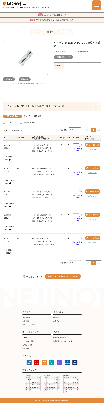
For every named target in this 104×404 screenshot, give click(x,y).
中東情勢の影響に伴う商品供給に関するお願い (52, 20)
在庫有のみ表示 (29, 123)
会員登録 (56, 318)
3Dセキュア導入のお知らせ (52, 15)
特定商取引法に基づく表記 (62, 342)
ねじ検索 (25, 322)
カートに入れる (93, 146)
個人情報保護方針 (59, 338)
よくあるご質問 (28, 342)
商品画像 (9, 80)
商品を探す (26, 318)
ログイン (56, 322)
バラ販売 (10, 123)
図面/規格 (25, 80)
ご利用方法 (26, 338)
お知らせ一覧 (27, 346)
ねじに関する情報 (28, 326)
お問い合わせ (91, 150)
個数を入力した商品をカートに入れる (63, 277)
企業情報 (25, 349)
